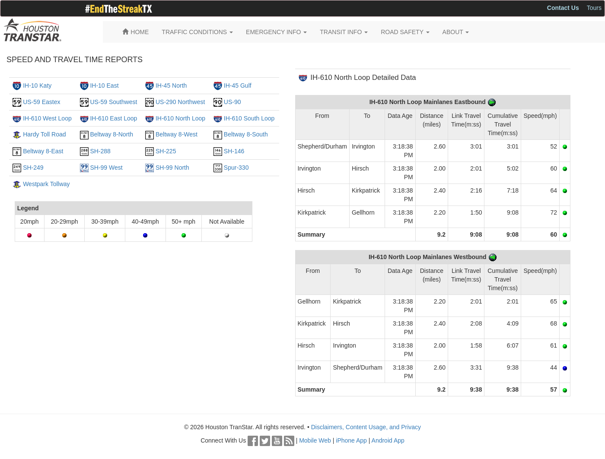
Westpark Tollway (46, 183)
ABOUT (456, 31)
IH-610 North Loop (180, 118)
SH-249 (33, 167)
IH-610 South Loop (249, 118)
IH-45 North (171, 85)
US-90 (232, 101)
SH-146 (234, 151)
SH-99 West (106, 167)
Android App (388, 440)
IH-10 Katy (37, 85)
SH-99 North (172, 167)
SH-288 (100, 151)
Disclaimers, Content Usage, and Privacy (366, 427)
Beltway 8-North (111, 134)
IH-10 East (104, 85)
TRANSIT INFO (344, 31)
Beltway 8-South (246, 134)
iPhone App (351, 440)
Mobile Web (315, 440)
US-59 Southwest (113, 101)
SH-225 (166, 151)
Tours (594, 7)
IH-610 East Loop (113, 118)
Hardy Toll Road (44, 134)
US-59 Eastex (41, 101)
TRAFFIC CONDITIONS (197, 31)
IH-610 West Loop (47, 118)
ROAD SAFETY (405, 31)
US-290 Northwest (180, 101)
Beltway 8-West (176, 134)
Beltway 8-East (43, 151)
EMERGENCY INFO (276, 31)
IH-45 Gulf (238, 85)
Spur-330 (236, 167)
